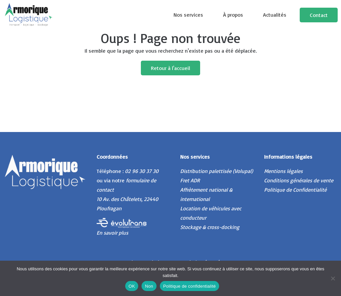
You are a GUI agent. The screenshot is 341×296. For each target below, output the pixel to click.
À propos (233, 14)
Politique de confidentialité (189, 286)
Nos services (188, 14)
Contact (319, 15)
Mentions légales (283, 171)
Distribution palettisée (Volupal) (216, 171)
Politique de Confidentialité (295, 189)
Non (149, 286)
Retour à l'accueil (170, 68)
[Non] (332, 278)
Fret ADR (190, 180)
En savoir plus (112, 232)
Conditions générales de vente (298, 180)
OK (132, 286)
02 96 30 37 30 (142, 171)
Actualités (274, 14)
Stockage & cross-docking (209, 227)
